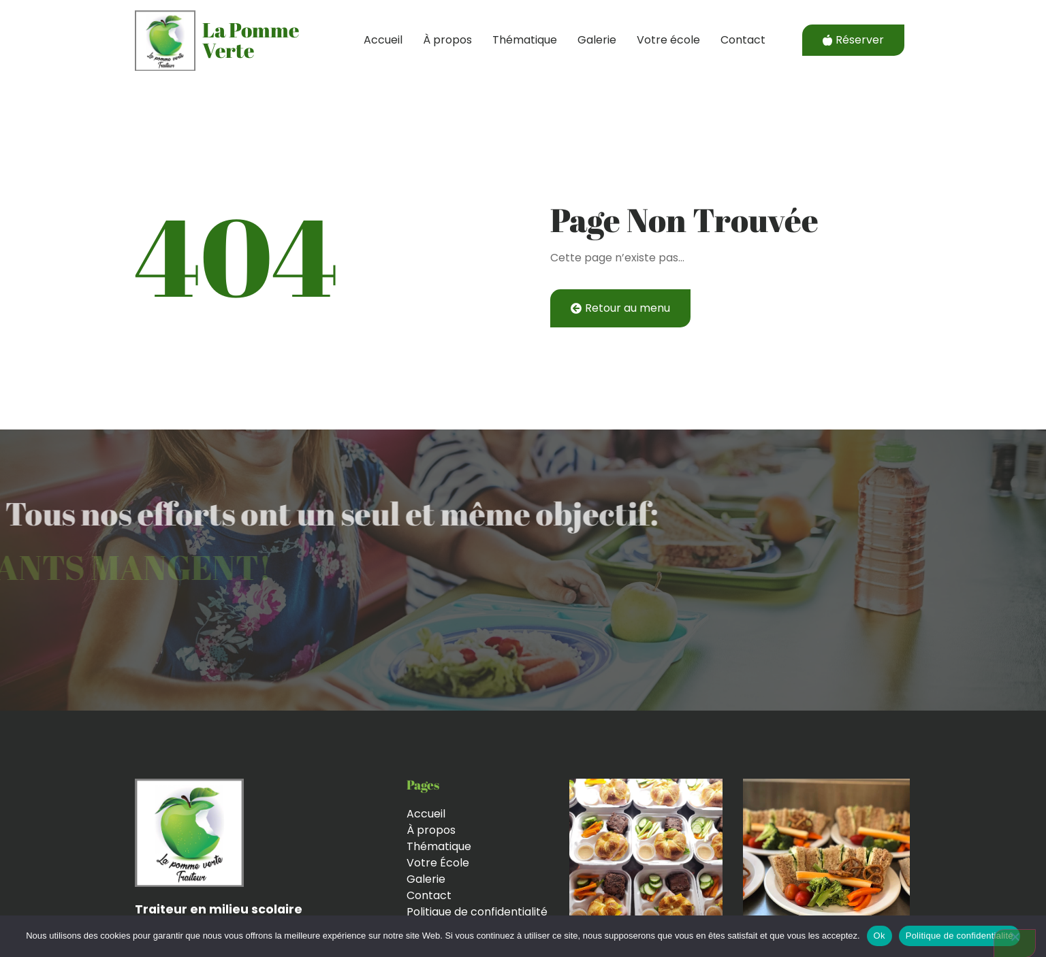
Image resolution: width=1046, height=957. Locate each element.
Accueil (383, 40)
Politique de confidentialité (959, 935)
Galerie (596, 40)
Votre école (668, 40)
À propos (447, 40)
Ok (879, 935)
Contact (742, 40)
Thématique (524, 40)
